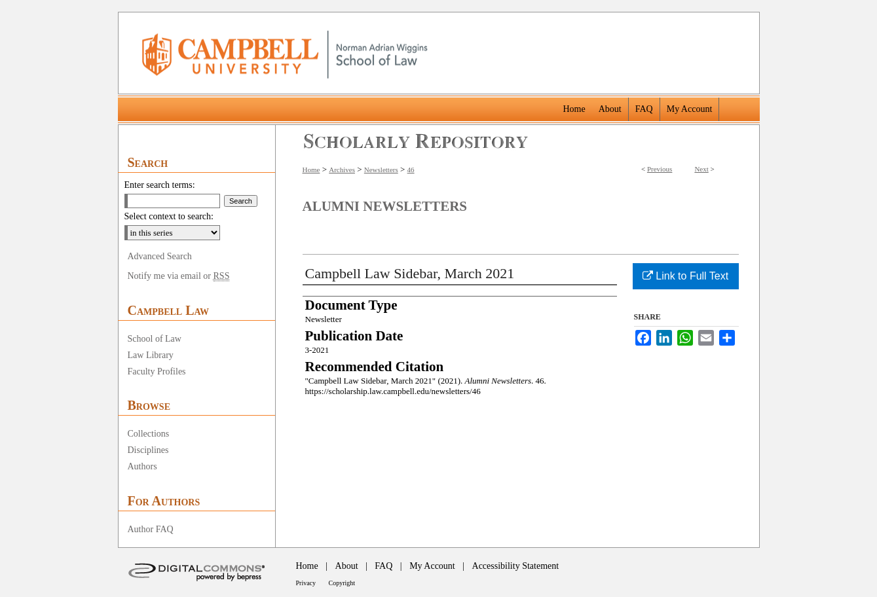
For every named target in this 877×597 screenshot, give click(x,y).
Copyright (342, 583)
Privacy (306, 583)
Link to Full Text (685, 275)
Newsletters (381, 169)
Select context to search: (169, 216)
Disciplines (148, 450)
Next (701, 169)
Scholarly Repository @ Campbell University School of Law (416, 141)
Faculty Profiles (157, 371)
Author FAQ (151, 529)
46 (411, 169)
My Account (432, 566)
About (346, 566)
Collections (149, 434)
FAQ (383, 566)
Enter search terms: (159, 185)
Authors (142, 466)
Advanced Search (160, 256)
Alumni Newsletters (385, 206)
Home (311, 169)
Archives (342, 169)
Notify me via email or (179, 276)
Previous (660, 169)
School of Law (154, 339)
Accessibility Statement (515, 566)
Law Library (151, 355)
